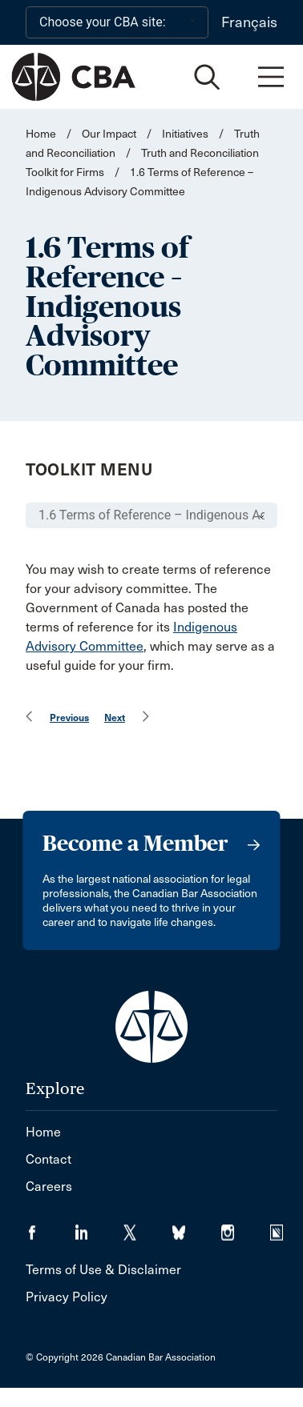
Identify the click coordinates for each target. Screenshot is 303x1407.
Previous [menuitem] (69, 718)
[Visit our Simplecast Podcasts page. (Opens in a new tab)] (286, 1227)
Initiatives (185, 134)
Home (41, 134)
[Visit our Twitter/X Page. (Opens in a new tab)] (147, 1227)
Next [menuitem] (114, 718)
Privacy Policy (66, 1297)
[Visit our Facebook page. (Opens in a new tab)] (50, 1227)
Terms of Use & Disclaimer (103, 1269)
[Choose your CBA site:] (117, 22)
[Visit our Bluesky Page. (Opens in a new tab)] (196, 1227)
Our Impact (109, 134)
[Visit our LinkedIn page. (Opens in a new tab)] (99, 1227)
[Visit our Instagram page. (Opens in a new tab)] (245, 1227)
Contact (48, 1159)
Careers (49, 1186)
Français (249, 22)
